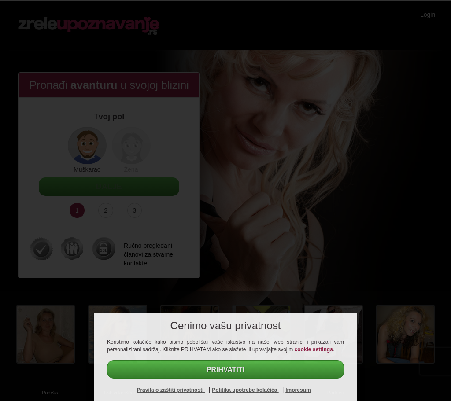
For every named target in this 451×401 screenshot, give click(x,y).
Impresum (298, 390)
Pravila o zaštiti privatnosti (171, 390)
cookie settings (314, 349)
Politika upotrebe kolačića (245, 390)
